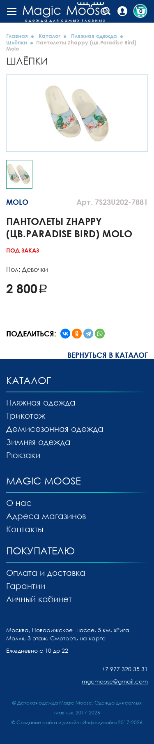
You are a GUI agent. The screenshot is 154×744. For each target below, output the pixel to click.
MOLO (17, 201)
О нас (19, 503)
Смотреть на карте (78, 638)
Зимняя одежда (38, 442)
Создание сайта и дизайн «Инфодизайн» (66, 722)
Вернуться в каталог (107, 354)
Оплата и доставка (45, 572)
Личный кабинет (39, 599)
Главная (17, 35)
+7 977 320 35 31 (125, 668)
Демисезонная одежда (54, 428)
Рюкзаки (23, 455)
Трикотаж (25, 415)
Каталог (49, 35)
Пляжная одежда (94, 35)
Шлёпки (16, 42)
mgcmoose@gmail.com (115, 681)
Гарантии (25, 586)
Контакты (24, 529)
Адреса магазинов (46, 516)
